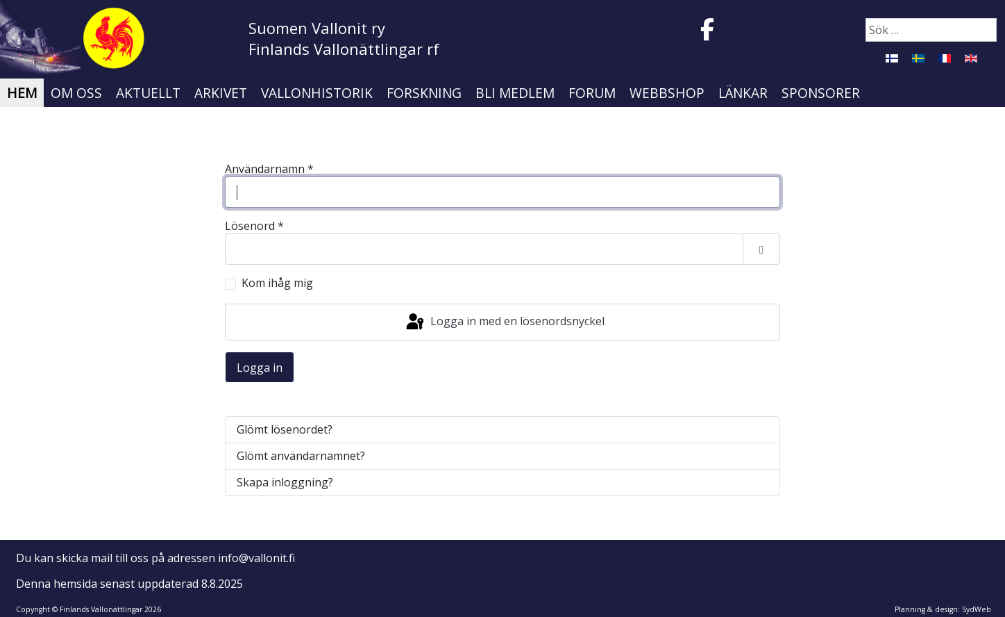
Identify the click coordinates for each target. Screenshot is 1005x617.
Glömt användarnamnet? (301, 455)
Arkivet (220, 92)
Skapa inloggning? (285, 482)
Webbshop (667, 92)
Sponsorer (821, 92)
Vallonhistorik (317, 92)
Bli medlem (515, 92)
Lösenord (254, 226)
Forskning (424, 92)
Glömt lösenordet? (284, 429)
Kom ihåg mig (277, 283)
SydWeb (976, 609)
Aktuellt (148, 92)
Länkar (743, 92)
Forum (592, 92)
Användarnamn (269, 169)
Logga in (259, 367)
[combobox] (931, 30)
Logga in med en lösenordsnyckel (504, 322)
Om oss (76, 92)
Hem (22, 92)
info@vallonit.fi (256, 558)
